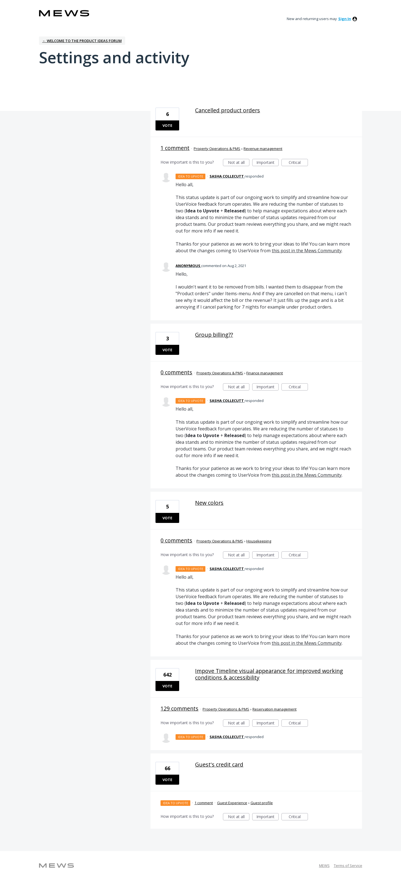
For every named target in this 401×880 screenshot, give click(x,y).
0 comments (176, 372)
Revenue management (263, 148)
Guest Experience (232, 802)
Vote (167, 125)
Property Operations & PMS (217, 148)
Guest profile (262, 802)
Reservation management (274, 709)
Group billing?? (214, 334)
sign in (344, 18)
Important (267, 163)
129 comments (179, 708)
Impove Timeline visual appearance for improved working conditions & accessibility (269, 674)
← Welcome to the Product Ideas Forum (82, 40)
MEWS (324, 865)
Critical (298, 163)
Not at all (239, 163)
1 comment (175, 148)
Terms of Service (348, 865)
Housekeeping (258, 541)
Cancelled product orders (227, 110)
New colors (209, 502)
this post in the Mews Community (307, 251)
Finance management (264, 372)
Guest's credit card (219, 764)
